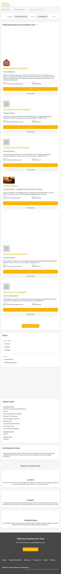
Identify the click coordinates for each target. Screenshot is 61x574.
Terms (45, 560)
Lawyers (5, 411)
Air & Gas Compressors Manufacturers (14, 409)
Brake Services (7, 421)
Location (33, 16)
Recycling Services (8, 426)
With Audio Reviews (11, 362)
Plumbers (6, 439)
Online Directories (15, 560)
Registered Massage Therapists (12, 414)
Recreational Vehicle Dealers (11, 423)
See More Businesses (30, 326)
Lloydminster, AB (19, 9)
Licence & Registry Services (11, 418)
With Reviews (9, 359)
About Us (27, 560)
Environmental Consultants (11, 428)
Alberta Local (5, 9)
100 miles (8, 350)
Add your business (30, 549)
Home (4, 560)
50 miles (7, 347)
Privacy (52, 560)
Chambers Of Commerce (10, 416)
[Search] (53, 16)
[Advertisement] (30, 383)
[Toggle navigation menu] (58, 3)
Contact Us (37, 560)
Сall (30, 89)
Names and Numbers (21, 567)
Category (10, 16)
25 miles (7, 344)
